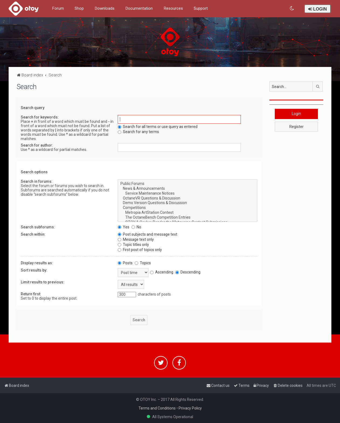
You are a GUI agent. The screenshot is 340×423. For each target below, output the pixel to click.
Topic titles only (133, 244)
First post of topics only (140, 250)
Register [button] (296, 126)
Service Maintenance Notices (187, 193)
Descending (187, 272)
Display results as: (37, 263)
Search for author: (37, 145)
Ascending (161, 272)
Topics (143, 263)
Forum (58, 8)
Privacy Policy (190, 408)
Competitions (187, 207)
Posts (125, 263)
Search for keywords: (40, 117)
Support (201, 8)
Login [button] (296, 113)
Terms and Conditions (157, 408)
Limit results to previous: (42, 282)
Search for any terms (138, 132)
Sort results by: (34, 270)
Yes (123, 227)
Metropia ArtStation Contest (187, 212)
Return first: (31, 294)
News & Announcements (187, 188)
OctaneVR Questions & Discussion (187, 198)
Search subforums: (38, 227)
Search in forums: (37, 181)
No (136, 227)
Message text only (136, 239)
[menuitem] (292, 8)
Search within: (33, 234)
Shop (79, 8)
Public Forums (187, 183)
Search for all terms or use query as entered (157, 126)
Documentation (139, 8)
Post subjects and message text (147, 234)
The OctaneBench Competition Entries (187, 217)
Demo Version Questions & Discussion (187, 203)
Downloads (105, 8)
